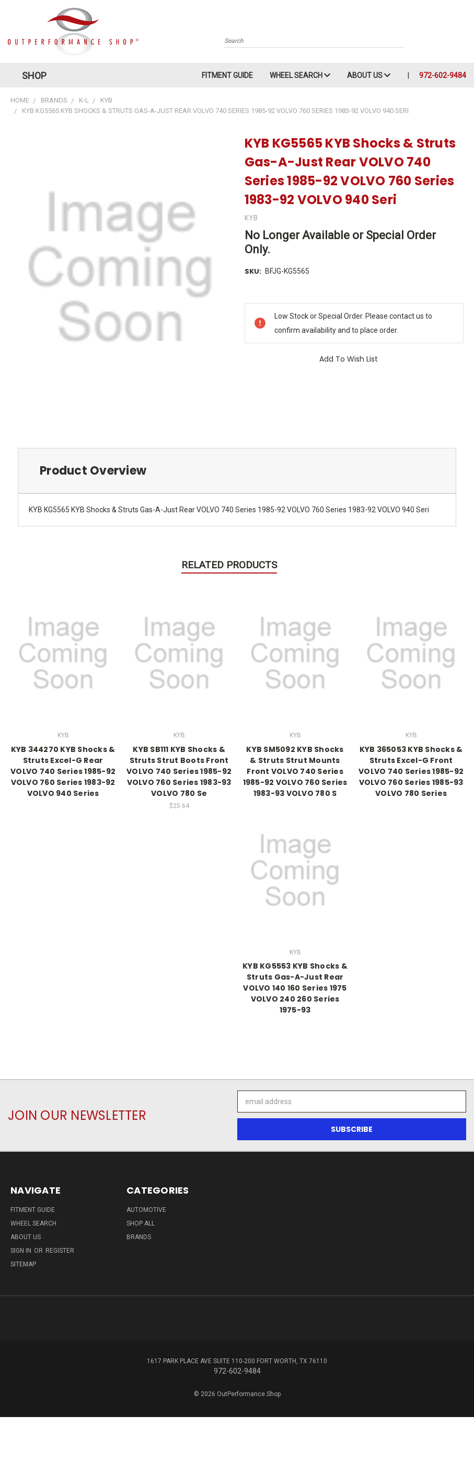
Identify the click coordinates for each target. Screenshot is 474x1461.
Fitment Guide (227, 75)
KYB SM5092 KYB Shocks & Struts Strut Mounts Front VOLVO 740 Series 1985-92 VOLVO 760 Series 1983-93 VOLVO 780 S (295, 771)
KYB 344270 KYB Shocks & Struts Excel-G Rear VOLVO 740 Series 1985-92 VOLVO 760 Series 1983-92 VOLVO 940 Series (62, 771)
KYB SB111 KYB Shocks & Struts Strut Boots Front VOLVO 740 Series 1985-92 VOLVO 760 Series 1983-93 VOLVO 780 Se (179, 771)
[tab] (237, 470)
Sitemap (23, 1264)
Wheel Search (300, 75)
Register (59, 1250)
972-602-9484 (442, 75)
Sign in (21, 1250)
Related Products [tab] (229, 565)
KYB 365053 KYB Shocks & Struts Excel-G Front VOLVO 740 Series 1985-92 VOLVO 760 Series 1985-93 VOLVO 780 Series (411, 771)
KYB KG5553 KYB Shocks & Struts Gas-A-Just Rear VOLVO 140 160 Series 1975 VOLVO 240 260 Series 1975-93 (295, 988)
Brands (138, 1237)
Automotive (146, 1209)
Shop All (140, 1223)
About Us (368, 75)
